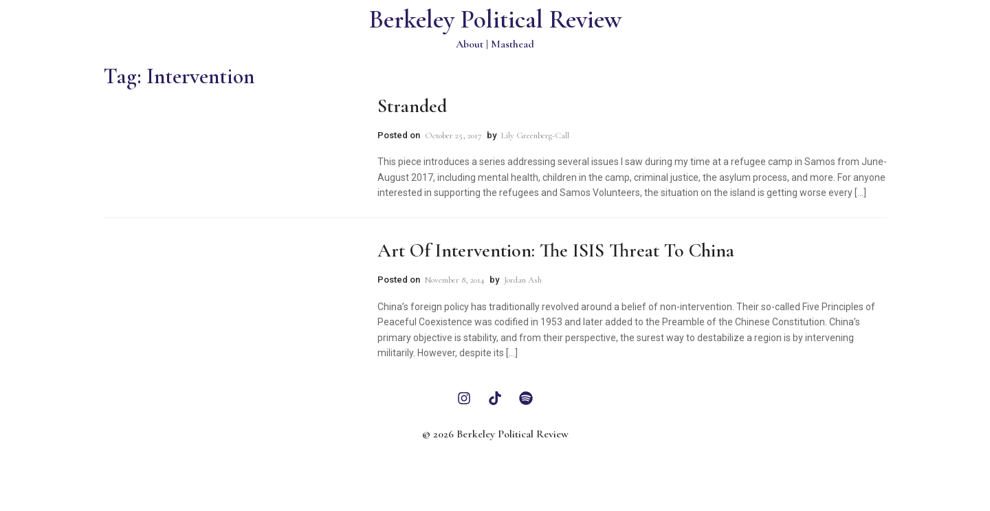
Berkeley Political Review (495, 19)
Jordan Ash (523, 279)
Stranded (412, 106)
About (469, 44)
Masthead (512, 44)
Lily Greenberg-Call (535, 135)
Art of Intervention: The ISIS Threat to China (555, 250)
